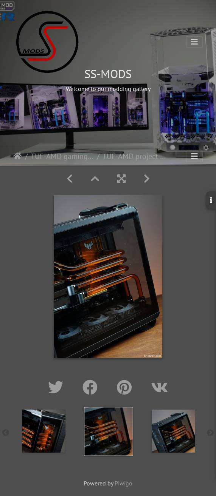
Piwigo (123, 483)
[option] (43, 431)
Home (17, 156)
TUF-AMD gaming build (62, 156)
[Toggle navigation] (194, 42)
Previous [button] (5, 433)
